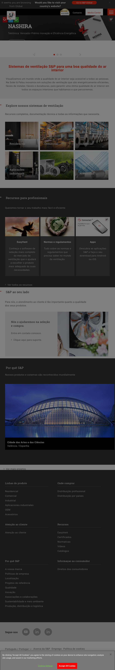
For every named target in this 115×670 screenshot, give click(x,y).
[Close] (110, 657)
